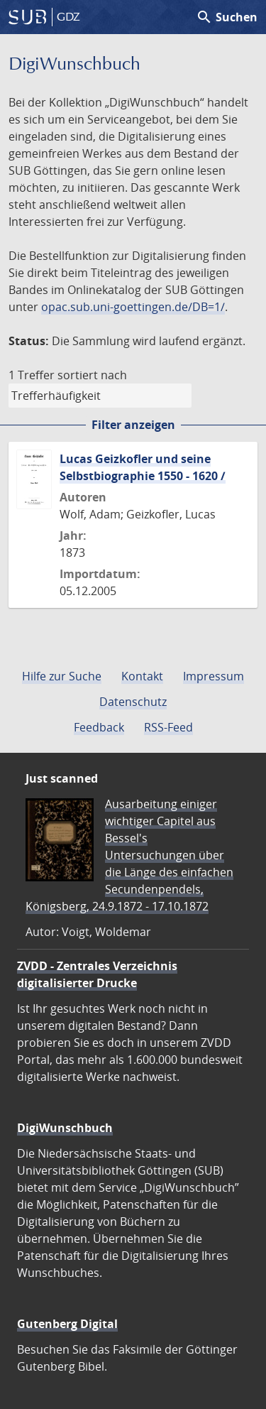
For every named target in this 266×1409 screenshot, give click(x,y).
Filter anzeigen (133, 425)
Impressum (213, 676)
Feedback (99, 727)
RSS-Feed (168, 727)
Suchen (226, 17)
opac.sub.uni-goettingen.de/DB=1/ (133, 307)
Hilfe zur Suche (61, 676)
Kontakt (142, 676)
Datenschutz (133, 701)
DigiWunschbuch (65, 1128)
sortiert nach (92, 375)
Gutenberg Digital (67, 1324)
